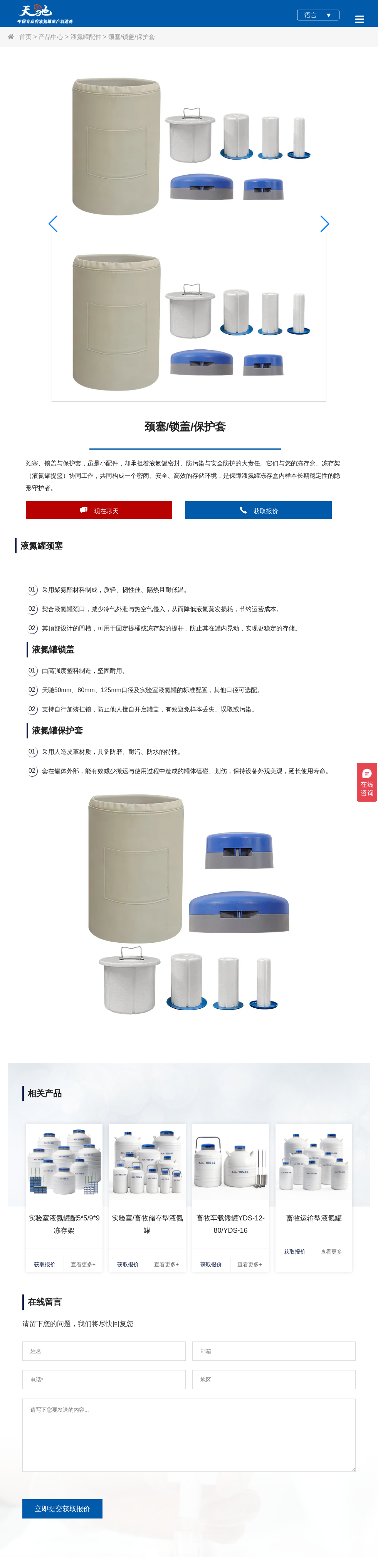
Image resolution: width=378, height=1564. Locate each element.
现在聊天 (99, 510)
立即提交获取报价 (62, 1509)
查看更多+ (83, 1264)
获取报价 (258, 510)
